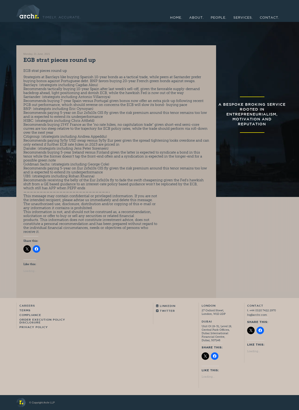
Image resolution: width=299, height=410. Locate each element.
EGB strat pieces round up (59, 59)
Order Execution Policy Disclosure (42, 321)
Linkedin (165, 306)
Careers (27, 306)
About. (196, 18)
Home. (176, 18)
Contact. (269, 18)
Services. (243, 18)
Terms (25, 310)
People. (218, 18)
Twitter (165, 310)
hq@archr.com (257, 314)
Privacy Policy (33, 327)
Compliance (30, 315)
